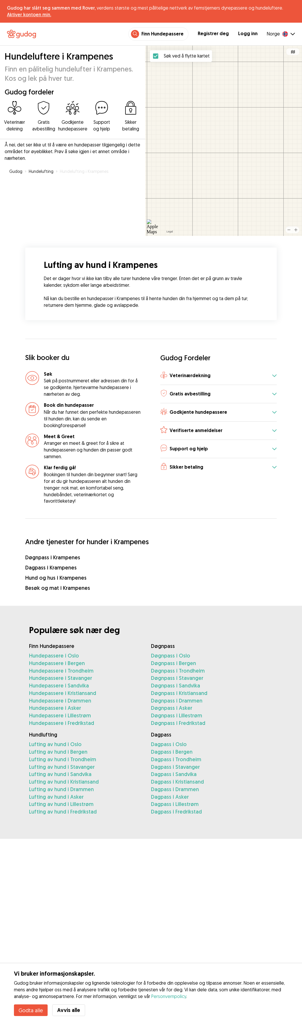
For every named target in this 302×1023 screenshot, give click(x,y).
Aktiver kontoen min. (29, 14)
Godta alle (31, 1010)
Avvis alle (68, 1010)
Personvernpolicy (168, 996)
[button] (218, 376)
